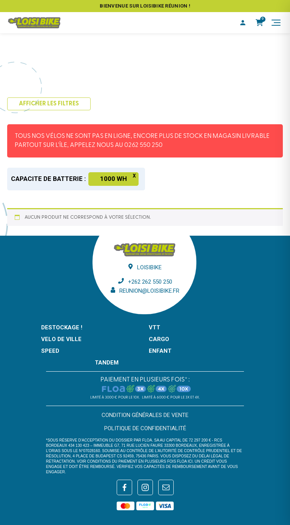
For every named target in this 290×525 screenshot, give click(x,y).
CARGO (159, 339)
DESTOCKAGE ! (61, 327)
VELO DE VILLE (61, 339)
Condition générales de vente (145, 415)
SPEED (50, 350)
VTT (154, 327)
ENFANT (160, 350)
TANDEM (107, 362)
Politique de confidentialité (145, 428)
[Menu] (276, 22)
